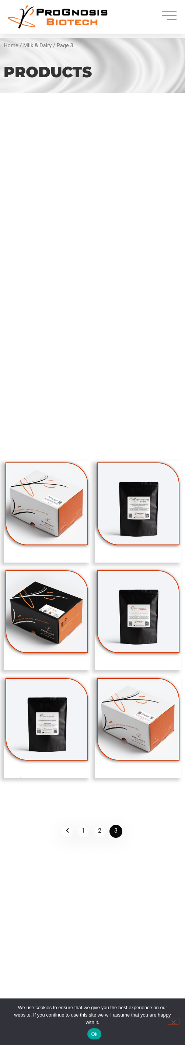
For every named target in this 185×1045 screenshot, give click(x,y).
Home (11, 45)
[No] (173, 1021)
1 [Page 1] (83, 830)
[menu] (169, 15)
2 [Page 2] (99, 830)
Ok (94, 1034)
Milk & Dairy (37, 45)
